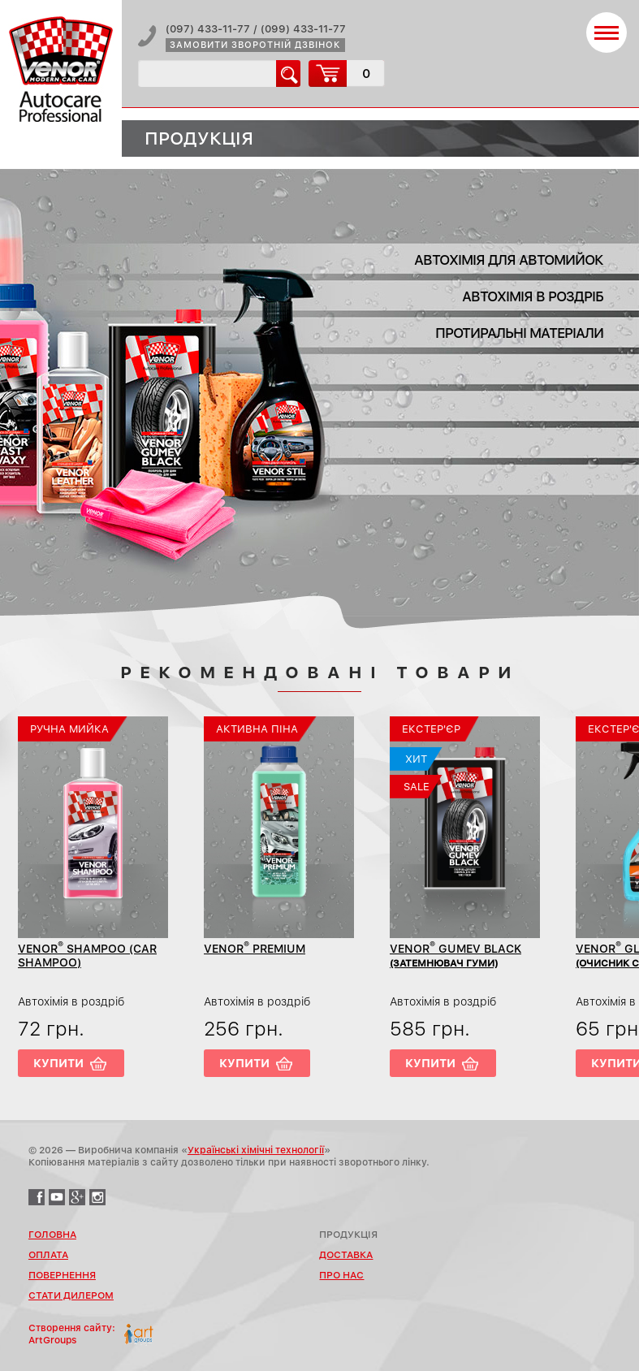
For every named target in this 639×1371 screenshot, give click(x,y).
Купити (58, 1063)
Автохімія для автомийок (508, 260)
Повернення (62, 1275)
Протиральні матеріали (519, 333)
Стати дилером (71, 1295)
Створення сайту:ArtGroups (71, 1334)
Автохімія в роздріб (532, 296)
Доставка (346, 1255)
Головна (52, 1234)
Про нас (341, 1275)
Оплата (48, 1255)
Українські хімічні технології (256, 1150)
